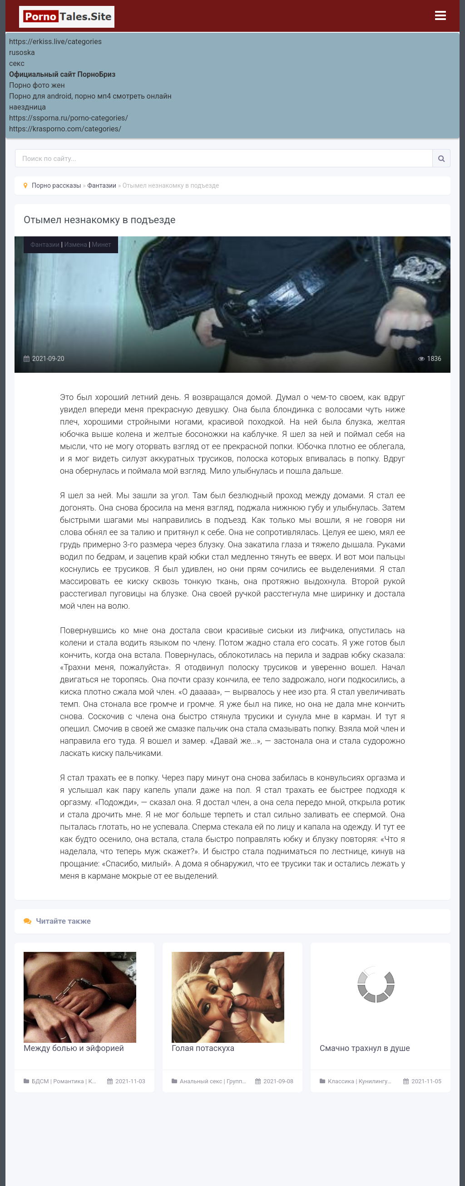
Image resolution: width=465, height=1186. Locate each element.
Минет (101, 244)
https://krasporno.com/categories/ (65, 129)
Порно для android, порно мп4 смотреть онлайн (90, 96)
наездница (27, 107)
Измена (75, 244)
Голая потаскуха (203, 1048)
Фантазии (44, 244)
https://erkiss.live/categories (55, 41)
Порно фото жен (37, 85)
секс (17, 63)
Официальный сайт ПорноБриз (62, 74)
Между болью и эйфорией (74, 1048)
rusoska (22, 52)
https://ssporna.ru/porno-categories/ (68, 118)
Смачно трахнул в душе (365, 1048)
